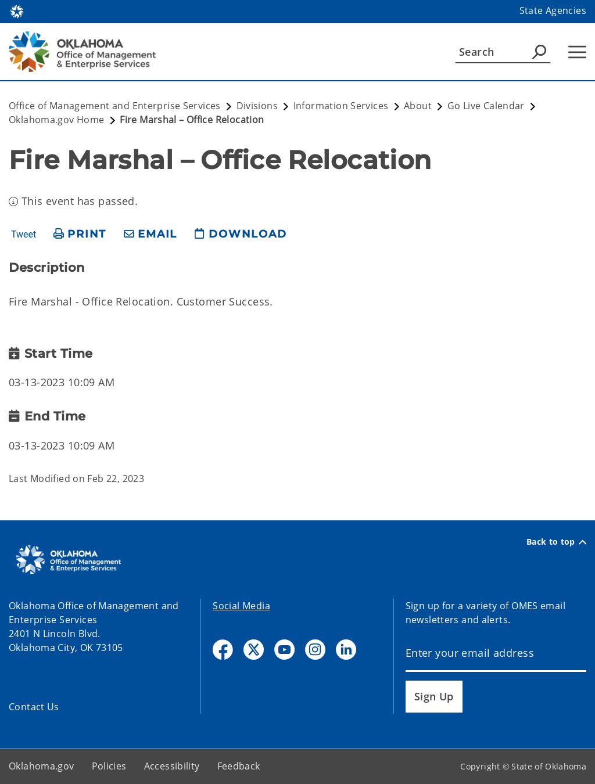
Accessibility (172, 766)
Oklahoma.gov (41, 766)
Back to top (556, 542)
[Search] (503, 51)
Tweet (23, 234)
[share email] (150, 234)
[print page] (79, 234)
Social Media (241, 605)
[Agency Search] (539, 51)
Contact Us (34, 706)
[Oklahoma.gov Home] (17, 10)
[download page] (240, 234)
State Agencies (552, 10)
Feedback (238, 766)
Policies (109, 766)
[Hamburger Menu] (577, 52)
